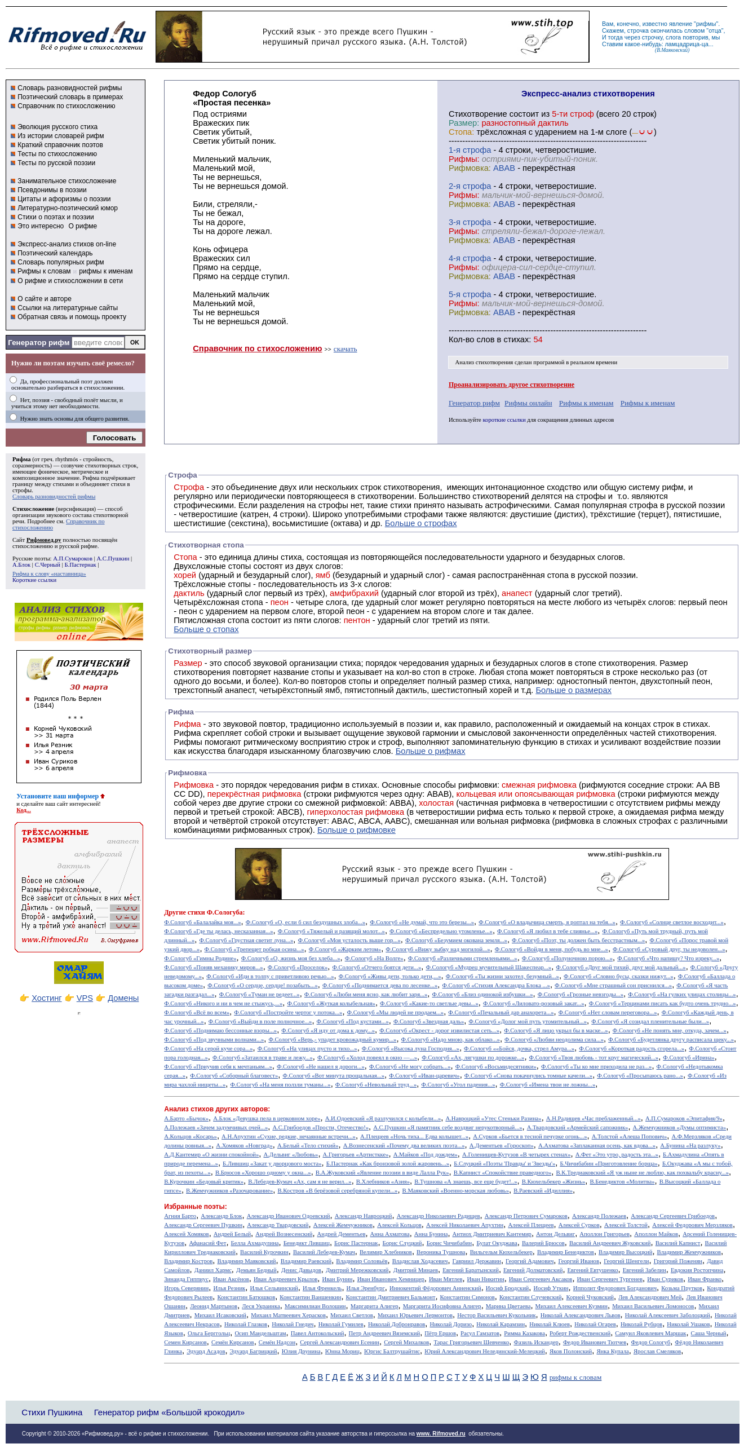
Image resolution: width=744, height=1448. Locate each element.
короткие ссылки (503, 420)
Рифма (21, 459)
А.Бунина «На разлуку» (690, 1145)
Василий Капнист (678, 1243)
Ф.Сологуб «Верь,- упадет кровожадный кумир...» (332, 1039)
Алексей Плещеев (530, 1225)
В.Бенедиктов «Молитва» (622, 1181)
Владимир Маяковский (247, 1261)
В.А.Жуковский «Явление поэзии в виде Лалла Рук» (382, 1172)
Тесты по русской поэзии (56, 163)
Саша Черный (709, 1333)
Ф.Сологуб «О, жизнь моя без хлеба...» (290, 958)
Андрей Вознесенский (283, 1234)
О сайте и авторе (44, 299)
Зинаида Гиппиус (186, 1279)
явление (680, 23)
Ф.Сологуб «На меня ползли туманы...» (280, 1084)
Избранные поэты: (195, 1207)
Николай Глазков (245, 1324)
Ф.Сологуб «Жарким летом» (345, 949)
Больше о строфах (421, 523)
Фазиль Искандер (536, 1342)
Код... (23, 810)
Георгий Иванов (578, 1261)
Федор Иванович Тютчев (594, 1342)
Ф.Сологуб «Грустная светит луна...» (246, 940)
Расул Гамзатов (479, 1333)
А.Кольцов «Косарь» (190, 1136)
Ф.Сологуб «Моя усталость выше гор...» (349, 940)
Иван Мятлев (446, 1279)
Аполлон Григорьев (604, 1234)
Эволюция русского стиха (57, 127)
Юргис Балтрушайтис (392, 1351)
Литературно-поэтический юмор (67, 208)
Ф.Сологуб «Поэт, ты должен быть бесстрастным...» (578, 940)
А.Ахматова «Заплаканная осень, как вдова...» (597, 1145)
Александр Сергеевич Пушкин (203, 1225)
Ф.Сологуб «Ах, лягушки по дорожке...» (473, 1057)
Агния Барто (180, 1216)
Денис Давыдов (301, 1270)
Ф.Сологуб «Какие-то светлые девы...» (429, 1003)
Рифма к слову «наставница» (49, 574)
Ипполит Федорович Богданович (615, 1288)
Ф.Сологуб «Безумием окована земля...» (456, 940)
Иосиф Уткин (550, 1288)
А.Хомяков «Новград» (244, 1145)
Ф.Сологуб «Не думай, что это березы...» (422, 922)
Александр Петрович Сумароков (526, 1216)
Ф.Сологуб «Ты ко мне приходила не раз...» (596, 1066)
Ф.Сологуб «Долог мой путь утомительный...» (527, 1021)
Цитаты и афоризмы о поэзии (63, 199)
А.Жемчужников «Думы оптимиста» (680, 1127)
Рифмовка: (470, 168)
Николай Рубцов (641, 1324)
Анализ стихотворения (484, 362)
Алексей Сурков (579, 1225)
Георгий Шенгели (626, 1261)
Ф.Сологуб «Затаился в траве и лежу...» (262, 1057)
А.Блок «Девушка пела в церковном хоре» (266, 1118)
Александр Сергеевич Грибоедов (673, 1216)
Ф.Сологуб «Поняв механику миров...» (213, 967)
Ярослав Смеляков (657, 1351)
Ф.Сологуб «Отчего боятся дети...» (376, 967)
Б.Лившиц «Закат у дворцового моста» (272, 1163)
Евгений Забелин (644, 1270)
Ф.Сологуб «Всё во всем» (196, 1012)
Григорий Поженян (678, 1261)
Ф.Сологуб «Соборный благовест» (234, 1075)
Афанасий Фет (207, 1243)
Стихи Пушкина (51, 1412)
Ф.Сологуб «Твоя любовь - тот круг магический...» (594, 1057)
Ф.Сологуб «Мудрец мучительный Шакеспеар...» (488, 967)
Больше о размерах (573, 690)
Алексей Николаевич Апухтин (464, 1225)
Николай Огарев (595, 1324)
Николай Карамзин (500, 1324)
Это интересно (40, 226)
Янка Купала (612, 1351)
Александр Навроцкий (363, 1216)
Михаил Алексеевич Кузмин (571, 1306)
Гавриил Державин (477, 1261)
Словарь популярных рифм (60, 262)
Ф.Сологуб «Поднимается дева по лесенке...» (379, 985)
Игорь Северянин (186, 1288)
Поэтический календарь (54, 253)
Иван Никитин (485, 1279)
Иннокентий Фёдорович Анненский (435, 1288)
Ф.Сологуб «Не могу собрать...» (410, 1066)
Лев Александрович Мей (649, 1297)
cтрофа (477, 149)
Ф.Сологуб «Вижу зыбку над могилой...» (438, 949)
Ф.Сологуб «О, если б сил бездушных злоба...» (305, 922)
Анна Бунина (431, 1234)
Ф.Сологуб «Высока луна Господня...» (410, 1048)
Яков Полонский (571, 1351)
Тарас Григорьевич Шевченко (471, 1342)
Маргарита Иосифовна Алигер (442, 1306)
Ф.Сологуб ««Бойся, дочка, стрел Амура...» (519, 1048)
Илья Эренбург (366, 1288)
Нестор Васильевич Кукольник (496, 1315)
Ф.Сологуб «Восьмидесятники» (496, 1066)
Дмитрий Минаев (415, 1270)
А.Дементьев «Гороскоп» (502, 1145)
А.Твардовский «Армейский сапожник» (577, 1127)
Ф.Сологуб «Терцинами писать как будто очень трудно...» (662, 1003)
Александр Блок (221, 1216)
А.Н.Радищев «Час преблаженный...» (593, 1118)
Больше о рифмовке (356, 830)
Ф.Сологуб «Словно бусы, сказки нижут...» (619, 976)
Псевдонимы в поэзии (52, 190)
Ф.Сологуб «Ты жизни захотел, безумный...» (502, 976)
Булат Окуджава (496, 1243)
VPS (85, 998)
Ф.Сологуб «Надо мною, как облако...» (450, 1039)
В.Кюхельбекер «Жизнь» (554, 1181)
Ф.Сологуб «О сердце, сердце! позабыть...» (262, 985)
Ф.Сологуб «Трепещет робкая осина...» (254, 949)
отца (714, 30)
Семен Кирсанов (185, 1342)
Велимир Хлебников (386, 1252)
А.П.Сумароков (72, 558)
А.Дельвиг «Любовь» (290, 1154)
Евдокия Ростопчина (697, 1270)
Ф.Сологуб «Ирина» (688, 1057)
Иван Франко (704, 1279)
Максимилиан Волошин (315, 1306)
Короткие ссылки (34, 580)
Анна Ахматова (390, 1234)
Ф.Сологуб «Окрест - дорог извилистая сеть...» (439, 1030)
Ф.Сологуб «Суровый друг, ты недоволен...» (669, 949)
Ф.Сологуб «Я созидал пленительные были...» (650, 1021)
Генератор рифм (38, 342)
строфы (22, 490)
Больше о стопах (206, 629)
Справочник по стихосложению (66, 106)
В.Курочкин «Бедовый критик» (203, 1181)
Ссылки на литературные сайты (67, 308)
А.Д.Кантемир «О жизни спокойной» (211, 1154)
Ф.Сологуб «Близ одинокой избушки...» (482, 994)
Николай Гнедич (292, 1324)
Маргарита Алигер (374, 1306)
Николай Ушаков (688, 1324)
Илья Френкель (322, 1288)
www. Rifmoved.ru (441, 1434)
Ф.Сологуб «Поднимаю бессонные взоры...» (220, 1030)
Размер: (464, 122)
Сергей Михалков (406, 1342)
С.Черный (47, 565)
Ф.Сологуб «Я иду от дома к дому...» (328, 1030)
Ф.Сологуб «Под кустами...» (353, 1021)
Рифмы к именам (586, 403)
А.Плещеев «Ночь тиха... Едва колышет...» (414, 1136)
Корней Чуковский (590, 1297)
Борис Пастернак (356, 1243)
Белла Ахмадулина (255, 1243)
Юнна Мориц (342, 1351)
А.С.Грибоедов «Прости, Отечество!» (320, 1127)
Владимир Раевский (306, 1261)
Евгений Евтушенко (593, 1270)
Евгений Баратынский (470, 1270)
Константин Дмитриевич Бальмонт (391, 1297)
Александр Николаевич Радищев (438, 1216)
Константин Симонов (467, 1297)
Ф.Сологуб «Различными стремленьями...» (462, 958)
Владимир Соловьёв (361, 1261)
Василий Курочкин (264, 1252)
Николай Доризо (450, 1324)
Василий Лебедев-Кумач (324, 1252)
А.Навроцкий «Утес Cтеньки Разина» (493, 1118)
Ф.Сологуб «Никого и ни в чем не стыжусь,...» (223, 1003)
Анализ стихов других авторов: (217, 1109)
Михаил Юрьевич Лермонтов (415, 1315)
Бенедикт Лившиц (307, 1243)
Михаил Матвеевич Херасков (288, 1315)
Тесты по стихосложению (57, 154)
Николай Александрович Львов (581, 1315)
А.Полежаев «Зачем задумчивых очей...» (216, 1127)
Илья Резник (229, 1288)
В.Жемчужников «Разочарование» (229, 1190)
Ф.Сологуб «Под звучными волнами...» (214, 1039)
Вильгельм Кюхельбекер (501, 1252)
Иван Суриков (665, 1279)
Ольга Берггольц (209, 1333)
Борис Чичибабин (449, 1243)
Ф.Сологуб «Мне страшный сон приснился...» (613, 985)
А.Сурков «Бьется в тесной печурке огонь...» (530, 1136)
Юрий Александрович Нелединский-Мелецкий (484, 1351)
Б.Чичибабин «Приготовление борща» (608, 1163)
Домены (123, 998)
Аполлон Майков (656, 1234)
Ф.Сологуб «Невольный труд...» (376, 1084)
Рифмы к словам (43, 271)
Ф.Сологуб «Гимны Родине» (200, 958)
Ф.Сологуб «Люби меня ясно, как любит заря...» (366, 994)
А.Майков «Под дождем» (425, 1154)
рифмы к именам (105, 271)
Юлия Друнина (301, 1351)
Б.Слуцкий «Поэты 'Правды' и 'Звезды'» (504, 1163)
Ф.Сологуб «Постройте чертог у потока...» (288, 1012)
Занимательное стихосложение (66, 181)
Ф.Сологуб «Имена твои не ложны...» (548, 1084)
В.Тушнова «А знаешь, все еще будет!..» (465, 1181)
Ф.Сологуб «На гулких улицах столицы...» (682, 994)
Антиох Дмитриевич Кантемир (492, 1234)
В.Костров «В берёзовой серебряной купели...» (338, 1190)
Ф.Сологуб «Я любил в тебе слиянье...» (547, 931)
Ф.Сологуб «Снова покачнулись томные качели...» (528, 1075)
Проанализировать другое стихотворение (511, 385)
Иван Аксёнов (231, 1279)
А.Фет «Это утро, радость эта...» (616, 1154)
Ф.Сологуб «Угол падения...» (458, 1084)
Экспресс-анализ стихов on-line (66, 244)
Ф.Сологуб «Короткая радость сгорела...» (631, 1048)
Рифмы (188, 742)
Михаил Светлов (351, 1315)
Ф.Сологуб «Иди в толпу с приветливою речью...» (270, 976)
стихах (516, 339)
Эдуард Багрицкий (253, 1351)
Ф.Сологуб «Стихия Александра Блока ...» (496, 985)
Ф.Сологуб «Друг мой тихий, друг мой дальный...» (620, 967)
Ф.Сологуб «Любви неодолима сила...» (554, 1039)
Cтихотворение (478, 113)
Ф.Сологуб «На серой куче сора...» (208, 1048)
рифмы (706, 23)
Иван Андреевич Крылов (285, 1279)
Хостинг (46, 998)
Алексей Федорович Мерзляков (692, 1225)
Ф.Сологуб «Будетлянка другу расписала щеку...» (671, 1039)
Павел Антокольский (317, 1333)
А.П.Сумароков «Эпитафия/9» (684, 1118)
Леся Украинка (261, 1306)
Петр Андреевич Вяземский (384, 1333)
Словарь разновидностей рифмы (69, 88)
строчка (638, 30)
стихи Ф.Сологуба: (216, 912)
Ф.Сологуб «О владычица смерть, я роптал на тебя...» (547, 922)
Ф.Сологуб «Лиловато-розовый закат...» (533, 1003)
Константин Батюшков (246, 1297)
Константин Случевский (530, 1297)
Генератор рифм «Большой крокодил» (169, 1412)
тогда (615, 37)
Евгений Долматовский (533, 1270)
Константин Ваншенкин (310, 1297)
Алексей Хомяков (186, 1234)
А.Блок (21, 565)
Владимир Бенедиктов (565, 1252)
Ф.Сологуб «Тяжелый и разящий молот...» (331, 931)
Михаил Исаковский (220, 1315)
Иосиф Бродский (507, 1288)
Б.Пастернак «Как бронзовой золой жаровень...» (387, 1163)
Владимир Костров (188, 1261)
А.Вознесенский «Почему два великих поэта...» (404, 1145)
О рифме (82, 226)
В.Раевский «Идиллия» (543, 1190)
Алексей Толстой (626, 1225)
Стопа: (461, 131)
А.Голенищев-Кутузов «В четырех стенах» (516, 1154)
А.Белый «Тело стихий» (308, 1145)
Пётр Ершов (440, 1333)
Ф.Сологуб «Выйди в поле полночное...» (260, 1021)
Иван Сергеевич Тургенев (610, 1279)
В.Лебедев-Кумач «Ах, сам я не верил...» (299, 1181)
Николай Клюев (549, 1324)
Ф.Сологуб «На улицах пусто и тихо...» (307, 1048)
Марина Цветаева (508, 1306)
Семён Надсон (277, 1342)
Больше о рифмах (431, 751)
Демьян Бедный (256, 1270)
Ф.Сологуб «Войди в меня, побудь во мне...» (551, 949)
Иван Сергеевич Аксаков (541, 1279)
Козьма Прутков (681, 1288)
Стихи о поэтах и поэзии (55, 217)
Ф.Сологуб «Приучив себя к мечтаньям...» (218, 1066)
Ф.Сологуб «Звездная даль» (428, 1021)
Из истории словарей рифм (60, 136)
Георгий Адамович (529, 1261)
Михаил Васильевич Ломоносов (653, 1306)
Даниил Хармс (213, 1270)
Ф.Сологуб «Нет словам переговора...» (608, 1012)
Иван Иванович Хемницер (390, 1279)
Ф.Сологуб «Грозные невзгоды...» (580, 994)
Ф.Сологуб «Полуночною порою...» (567, 958)
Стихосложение (33, 509)
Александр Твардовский (277, 1225)
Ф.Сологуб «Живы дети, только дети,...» (390, 976)
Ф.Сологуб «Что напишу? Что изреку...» (668, 958)
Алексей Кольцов (399, 1225)
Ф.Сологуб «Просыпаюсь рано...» (640, 1075)
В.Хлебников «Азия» (383, 1181)
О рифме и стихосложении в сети (70, 281)
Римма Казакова (524, 1333)
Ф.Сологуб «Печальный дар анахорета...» (500, 1012)
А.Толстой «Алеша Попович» (629, 1136)
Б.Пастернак (80, 565)
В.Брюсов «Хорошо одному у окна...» (263, 1172)
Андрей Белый (232, 1234)
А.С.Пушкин (112, 558)
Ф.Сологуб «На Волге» (374, 958)
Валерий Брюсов (543, 1243)
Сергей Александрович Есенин (339, 1342)
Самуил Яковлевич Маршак (650, 1333)
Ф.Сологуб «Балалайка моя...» (202, 922)
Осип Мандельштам (260, 1333)
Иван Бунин (337, 1279)
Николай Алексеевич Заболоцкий (667, 1315)
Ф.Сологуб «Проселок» (297, 967)
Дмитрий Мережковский (357, 1270)
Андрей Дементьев (341, 1234)
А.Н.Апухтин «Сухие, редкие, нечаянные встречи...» (289, 1136)
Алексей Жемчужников (343, 1225)
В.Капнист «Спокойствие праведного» (503, 1172)
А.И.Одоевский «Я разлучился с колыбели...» (383, 1118)
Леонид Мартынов (213, 1306)
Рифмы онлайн (528, 403)
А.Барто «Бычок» (186, 1118)
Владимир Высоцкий (625, 1252)
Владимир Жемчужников (689, 1252)
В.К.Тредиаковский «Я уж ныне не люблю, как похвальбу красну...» (642, 1172)
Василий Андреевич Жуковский (610, 1243)
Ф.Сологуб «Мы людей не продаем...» (395, 1012)
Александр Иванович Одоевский (288, 1216)
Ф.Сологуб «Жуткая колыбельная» (331, 1003)
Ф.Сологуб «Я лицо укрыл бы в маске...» (556, 1030)
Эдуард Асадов (206, 1351)
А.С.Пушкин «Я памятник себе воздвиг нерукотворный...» (447, 1127)
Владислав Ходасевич (420, 1261)
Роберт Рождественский (580, 1333)
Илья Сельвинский (274, 1288)
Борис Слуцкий (402, 1243)
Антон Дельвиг (555, 1234)
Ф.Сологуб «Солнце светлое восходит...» (672, 922)
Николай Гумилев (341, 1324)
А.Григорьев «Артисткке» (356, 1154)
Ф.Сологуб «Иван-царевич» (424, 1075)
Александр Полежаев (599, 1216)
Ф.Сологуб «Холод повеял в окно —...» (367, 1057)
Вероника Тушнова (441, 1252)
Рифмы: (464, 159)
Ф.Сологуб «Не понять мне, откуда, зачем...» (670, 1030)
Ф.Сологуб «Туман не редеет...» (259, 994)
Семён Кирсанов (232, 1342)
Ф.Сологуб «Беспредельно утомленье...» (441, 931)
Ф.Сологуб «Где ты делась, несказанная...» (218, 931)
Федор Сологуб (651, 1342)
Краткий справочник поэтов (60, 145)
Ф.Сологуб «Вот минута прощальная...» (334, 1075)
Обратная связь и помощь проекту (71, 317)
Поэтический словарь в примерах (70, 97)
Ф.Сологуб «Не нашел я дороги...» (321, 1066)
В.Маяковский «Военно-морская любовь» (455, 1190)
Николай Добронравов (396, 1324)
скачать (345, 349)
